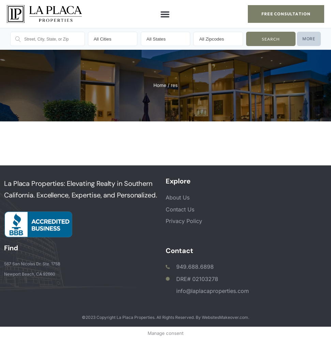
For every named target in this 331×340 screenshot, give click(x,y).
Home (159, 85)
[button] (165, 14)
